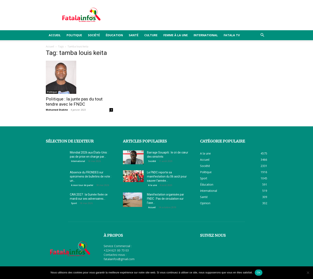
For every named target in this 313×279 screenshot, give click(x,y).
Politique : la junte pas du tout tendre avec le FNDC (74, 102)
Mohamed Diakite (57, 109)
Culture (151, 35)
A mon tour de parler (82, 185)
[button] (262, 35)
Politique (74, 35)
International (206, 35)
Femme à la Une (175, 35)
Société (94, 35)
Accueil (55, 35)
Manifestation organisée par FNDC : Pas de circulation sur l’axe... (165, 198)
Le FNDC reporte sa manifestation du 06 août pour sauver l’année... (167, 176)
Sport (74, 203)
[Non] (308, 273)
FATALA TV (232, 35)
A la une (152, 185)
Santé (133, 35)
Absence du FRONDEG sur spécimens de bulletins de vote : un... (90, 176)
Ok (258, 272)
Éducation (114, 35)
